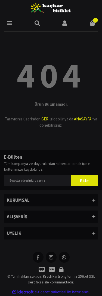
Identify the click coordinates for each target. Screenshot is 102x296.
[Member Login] (64, 23)
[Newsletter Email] (51, 180)
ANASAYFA (82, 119)
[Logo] (51, 8)
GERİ (45, 119)
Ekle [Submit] (84, 180)
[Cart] (92, 23)
